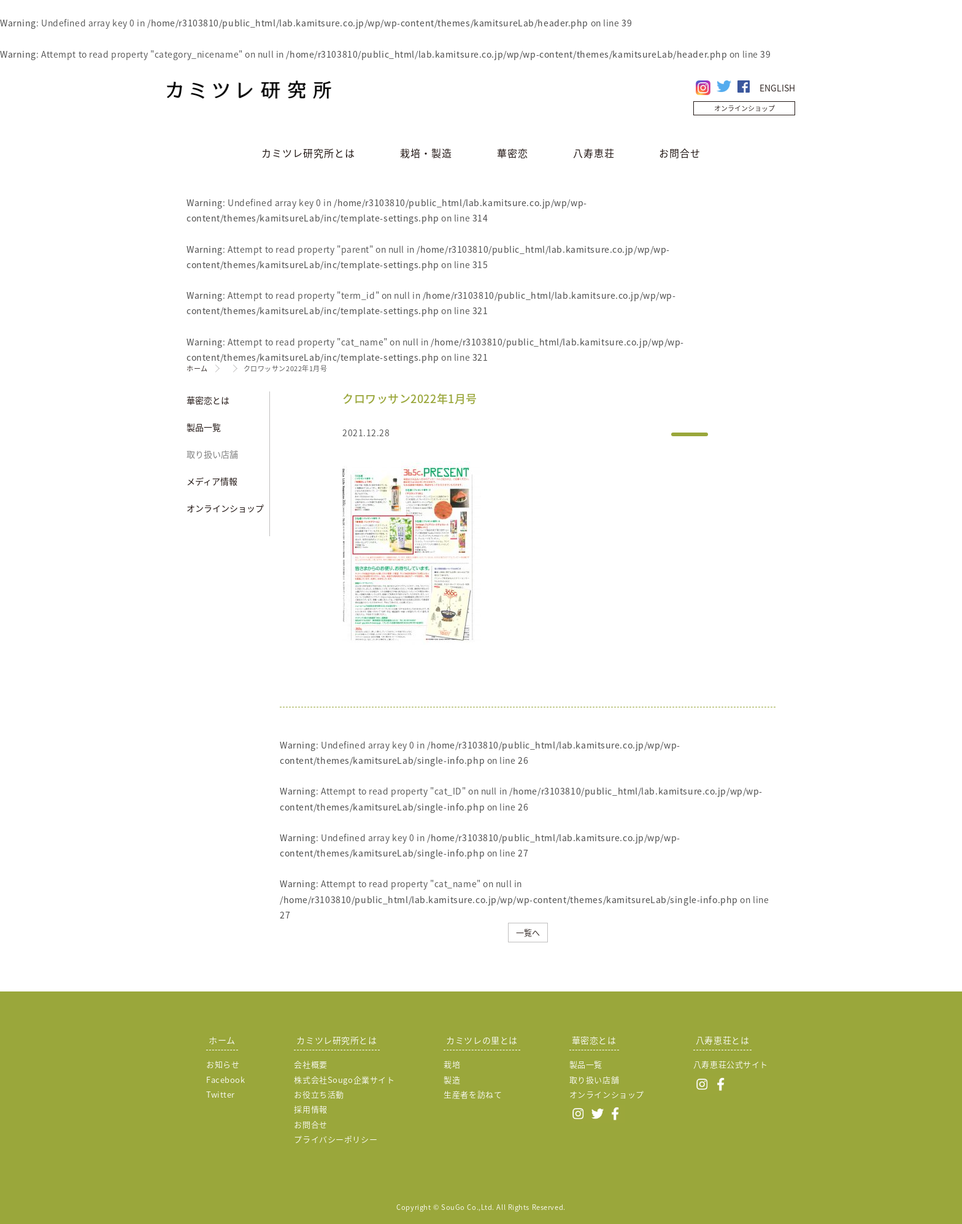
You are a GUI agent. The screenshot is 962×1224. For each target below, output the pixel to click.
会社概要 (310, 1064)
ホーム (197, 368)
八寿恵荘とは (722, 1040)
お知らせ (222, 1064)
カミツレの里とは (481, 1040)
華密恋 (512, 152)
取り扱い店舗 (212, 454)
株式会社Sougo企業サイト (344, 1079)
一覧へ (528, 932)
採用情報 (310, 1109)
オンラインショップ (744, 108)
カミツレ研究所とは (308, 152)
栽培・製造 (426, 152)
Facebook (225, 1079)
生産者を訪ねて (473, 1094)
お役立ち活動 (319, 1094)
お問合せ (680, 152)
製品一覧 (204, 427)
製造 (452, 1079)
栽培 (452, 1064)
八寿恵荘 (594, 152)
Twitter (220, 1094)
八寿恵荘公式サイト (730, 1064)
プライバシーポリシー (335, 1139)
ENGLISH (777, 88)
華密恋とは (208, 400)
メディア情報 (212, 481)
